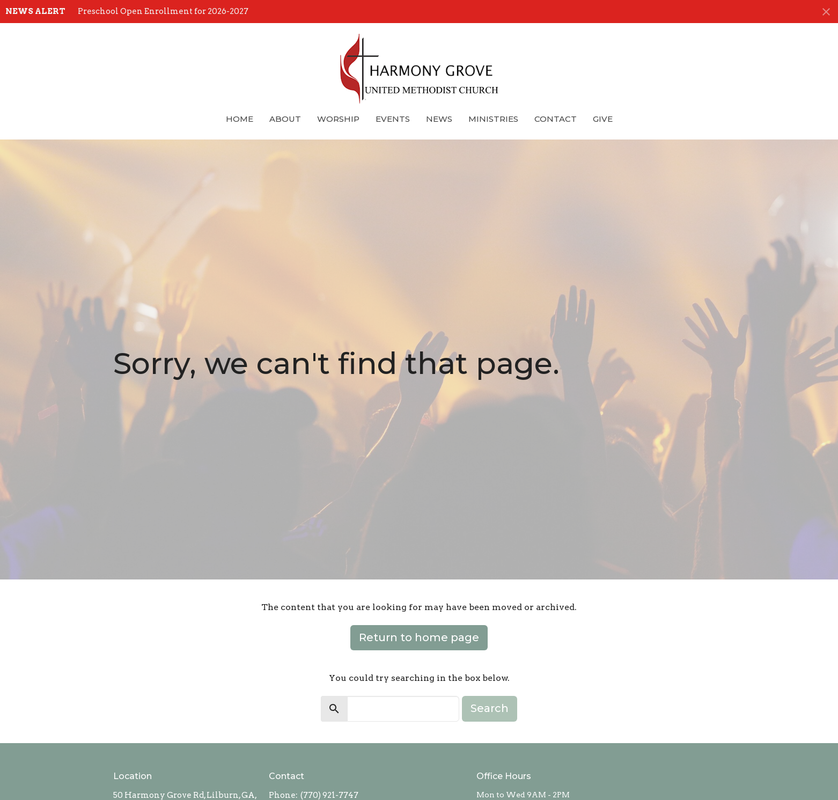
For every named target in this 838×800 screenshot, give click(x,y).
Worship (338, 119)
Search (490, 708)
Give (603, 119)
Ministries (493, 119)
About (285, 119)
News (439, 119)
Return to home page (419, 637)
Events (393, 119)
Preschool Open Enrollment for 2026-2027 (163, 11)
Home (239, 119)
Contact (555, 119)
